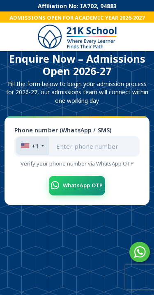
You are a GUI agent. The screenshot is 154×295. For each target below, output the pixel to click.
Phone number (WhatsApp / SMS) (62, 130)
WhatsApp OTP (77, 186)
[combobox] (32, 145)
